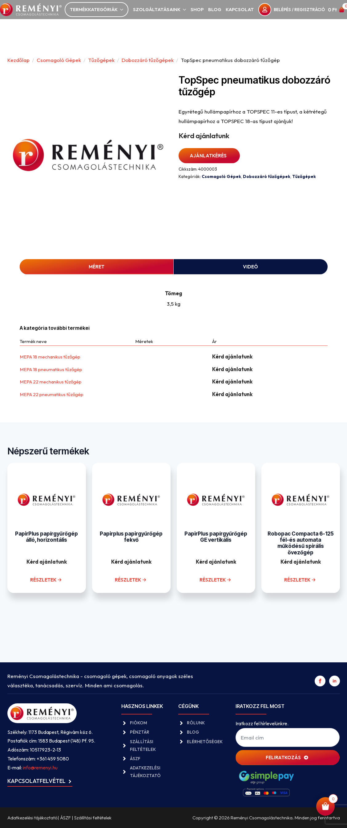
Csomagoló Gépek (59, 60)
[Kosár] (336, 10)
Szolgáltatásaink (156, 9)
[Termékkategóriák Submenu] (120, 9)
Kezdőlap (18, 60)
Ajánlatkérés (208, 156)
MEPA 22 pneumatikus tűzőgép (51, 394)
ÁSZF (65, 818)
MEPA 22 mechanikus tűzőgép (51, 382)
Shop (197, 9)
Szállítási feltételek (92, 818)
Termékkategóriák (94, 9)
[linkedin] (334, 681)
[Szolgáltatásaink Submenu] (183, 9)
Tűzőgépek (101, 60)
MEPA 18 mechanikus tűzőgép (50, 357)
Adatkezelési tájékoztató (32, 818)
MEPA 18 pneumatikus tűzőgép (51, 369)
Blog (214, 9)
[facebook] (320, 681)
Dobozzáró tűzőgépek (148, 60)
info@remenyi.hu (40, 767)
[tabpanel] (174, 296)
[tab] (97, 266)
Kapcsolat (240, 9)
